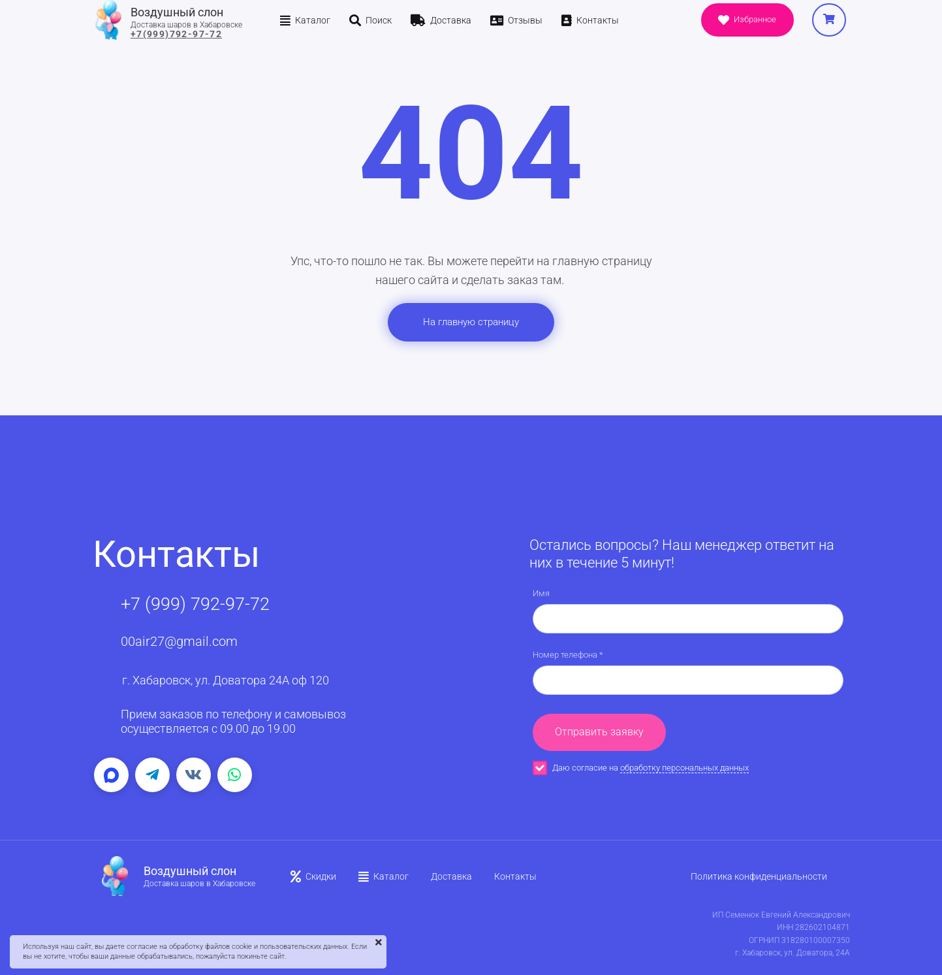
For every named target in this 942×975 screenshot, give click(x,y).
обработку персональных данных (684, 768)
